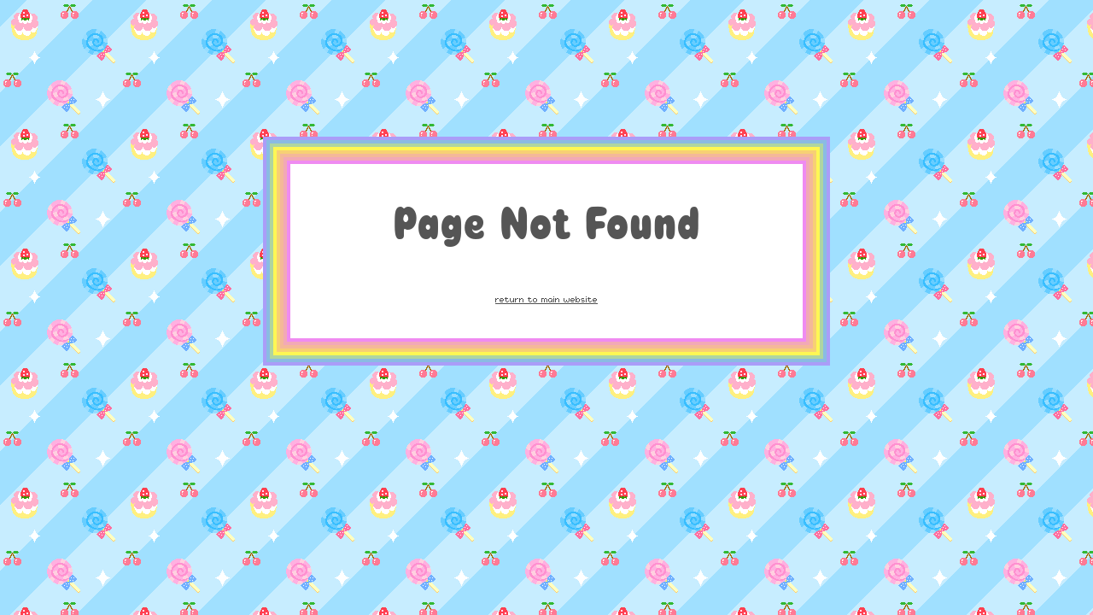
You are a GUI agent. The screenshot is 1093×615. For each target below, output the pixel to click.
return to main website (546, 299)
